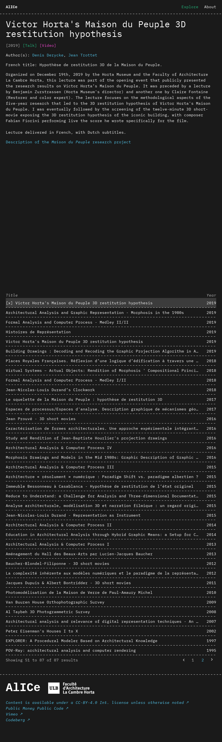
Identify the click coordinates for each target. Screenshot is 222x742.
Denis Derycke (48, 55)
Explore (190, 6)
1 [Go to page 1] (193, 660)
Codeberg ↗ (18, 719)
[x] (9, 302)
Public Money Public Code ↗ (37, 708)
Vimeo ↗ (14, 714)
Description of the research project (68, 141)
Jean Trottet (82, 55)
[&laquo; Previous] (183, 660)
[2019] (13, 45)
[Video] (47, 45)
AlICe (11, 7)
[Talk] (30, 45)
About (210, 6)
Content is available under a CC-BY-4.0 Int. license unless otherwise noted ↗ (97, 702)
